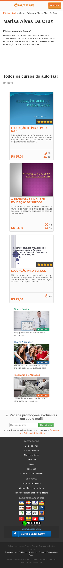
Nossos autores (31, 455)
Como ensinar (31, 446)
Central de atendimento (31, 473)
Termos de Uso (11, 552)
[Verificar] (31, 523)
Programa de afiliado (31, 483)
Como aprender (31, 450)
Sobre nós (31, 459)
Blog (31, 464)
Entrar (54, 5)
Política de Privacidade (34, 433)
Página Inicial (9, 13)
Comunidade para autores (31, 488)
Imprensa (31, 469)
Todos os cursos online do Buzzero (31, 493)
